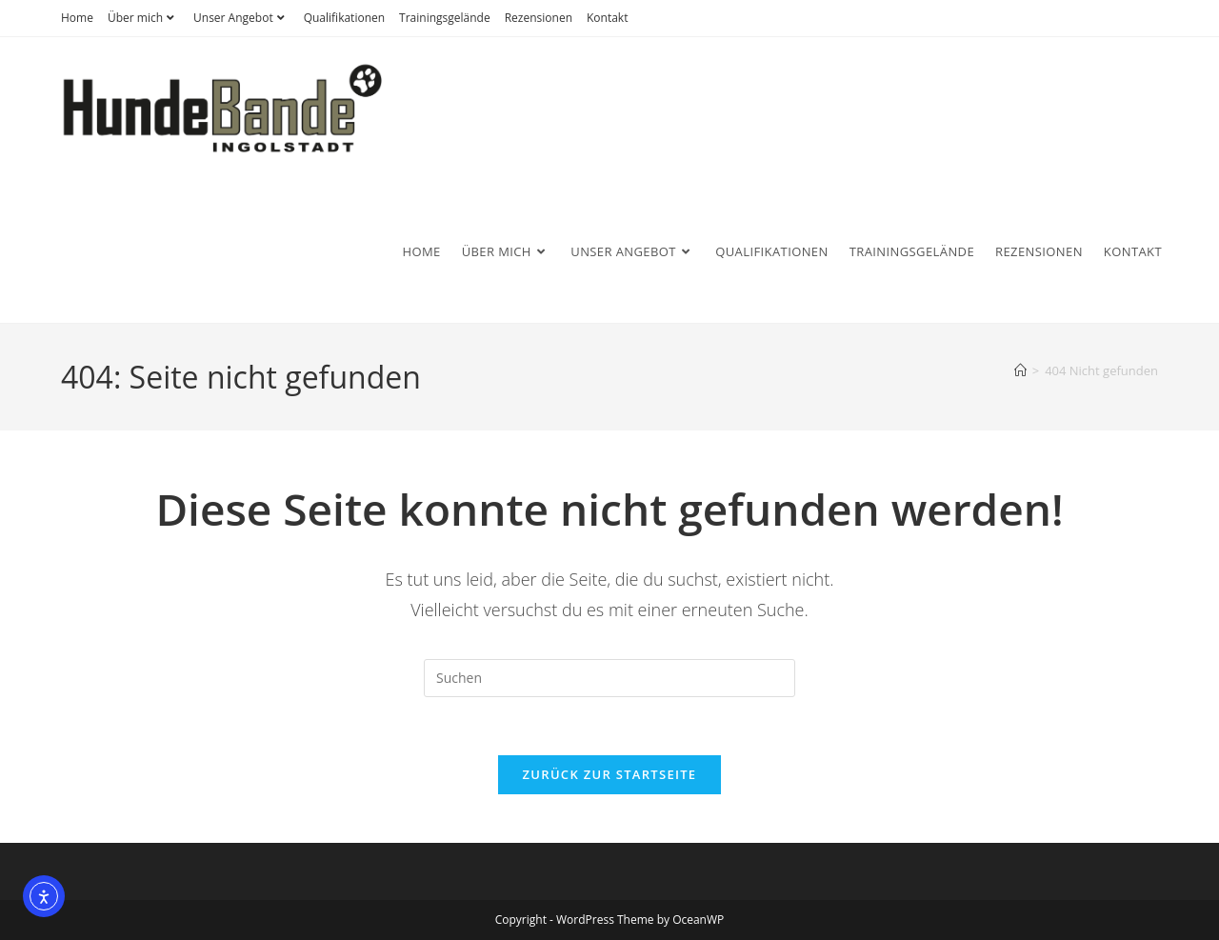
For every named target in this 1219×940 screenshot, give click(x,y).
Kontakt (607, 18)
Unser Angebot (241, 18)
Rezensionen (538, 18)
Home (77, 18)
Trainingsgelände (444, 18)
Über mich (143, 18)
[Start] (1020, 370)
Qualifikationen (344, 18)
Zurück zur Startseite (610, 774)
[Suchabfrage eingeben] (609, 678)
